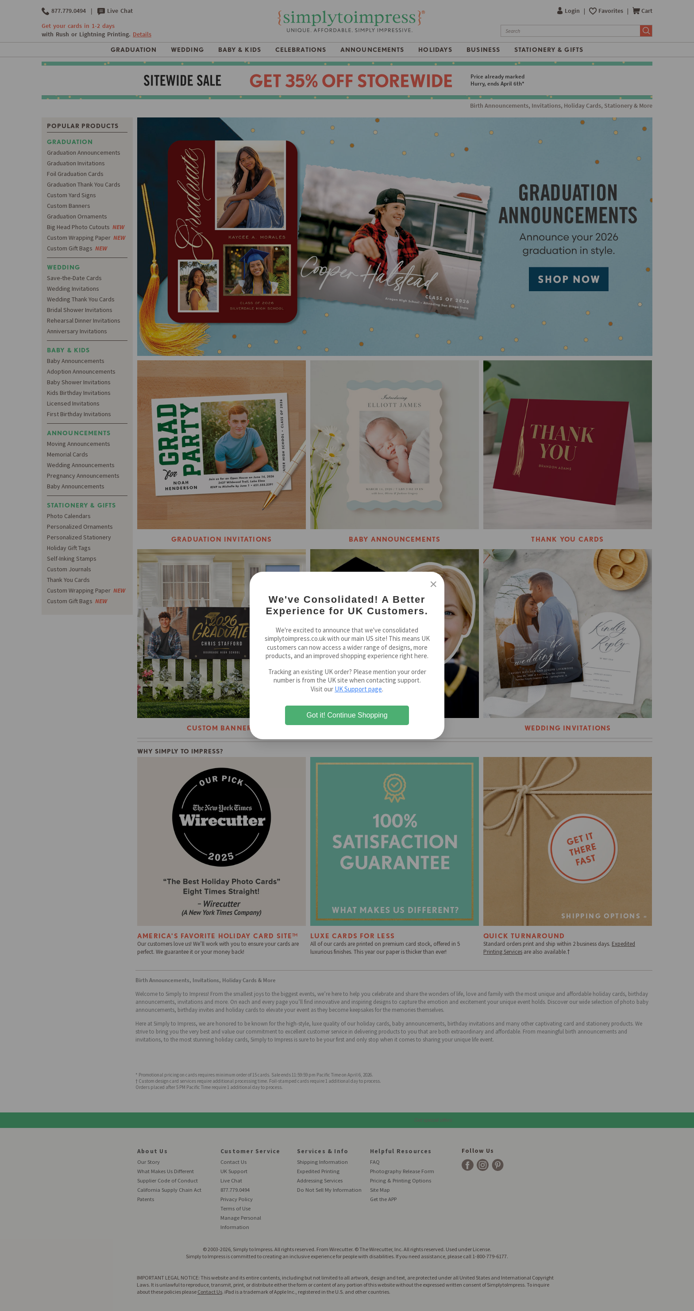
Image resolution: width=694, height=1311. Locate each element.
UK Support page (358, 689)
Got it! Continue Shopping (346, 715)
